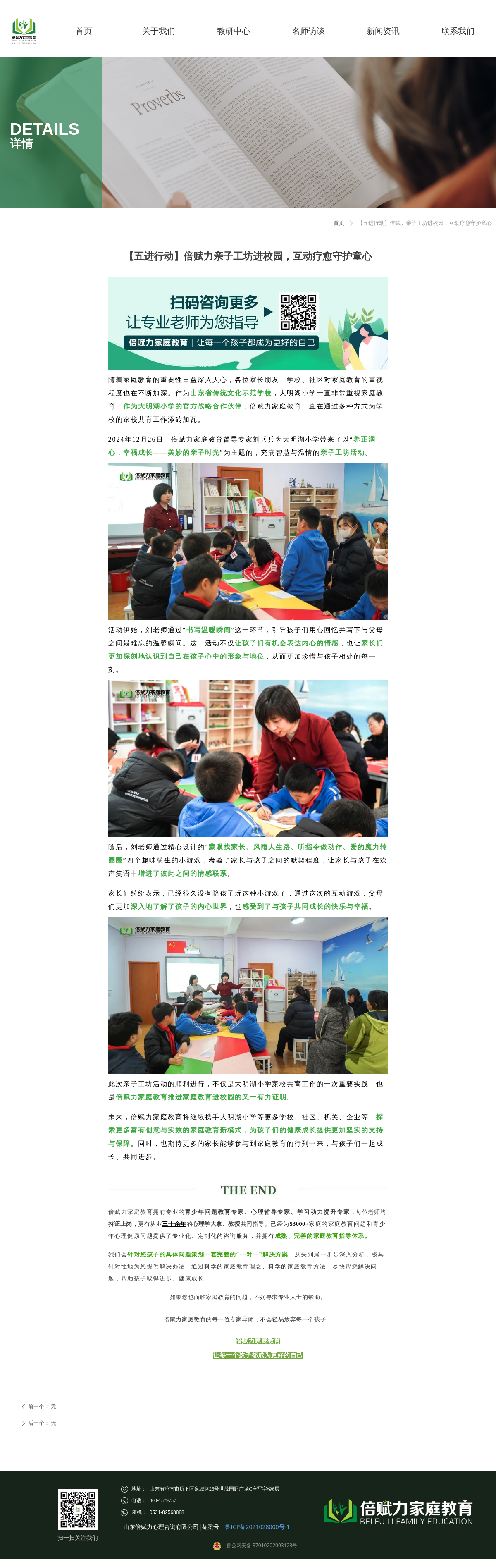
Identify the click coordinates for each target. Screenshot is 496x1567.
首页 (339, 223)
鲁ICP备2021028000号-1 (257, 1527)
